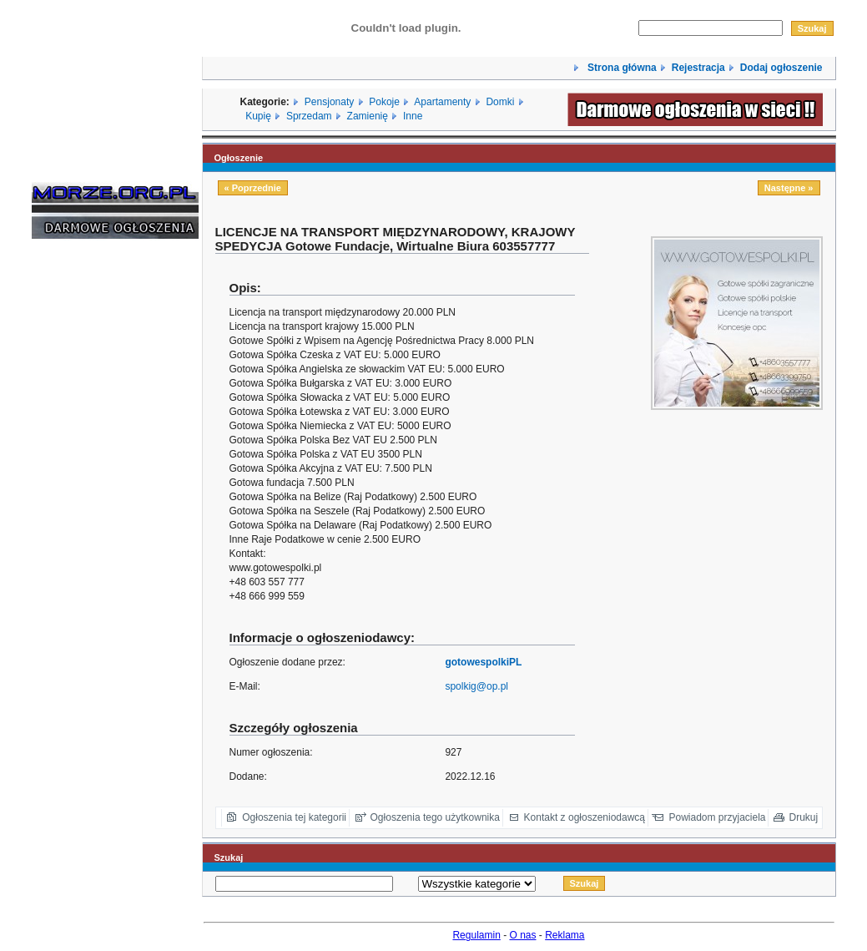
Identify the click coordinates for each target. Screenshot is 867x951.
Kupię (258, 116)
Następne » (789, 188)
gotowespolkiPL (483, 662)
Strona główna (621, 67)
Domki (500, 102)
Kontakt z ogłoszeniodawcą (584, 817)
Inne (412, 116)
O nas (523, 935)
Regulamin (476, 935)
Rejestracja (698, 67)
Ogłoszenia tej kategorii (294, 817)
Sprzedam (309, 116)
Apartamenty (442, 102)
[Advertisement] (82, 505)
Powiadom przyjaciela (716, 817)
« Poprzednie (252, 188)
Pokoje (384, 102)
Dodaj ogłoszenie (781, 67)
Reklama (564, 935)
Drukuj (804, 817)
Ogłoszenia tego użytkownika (435, 817)
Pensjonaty (329, 102)
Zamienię (367, 116)
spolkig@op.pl (476, 686)
